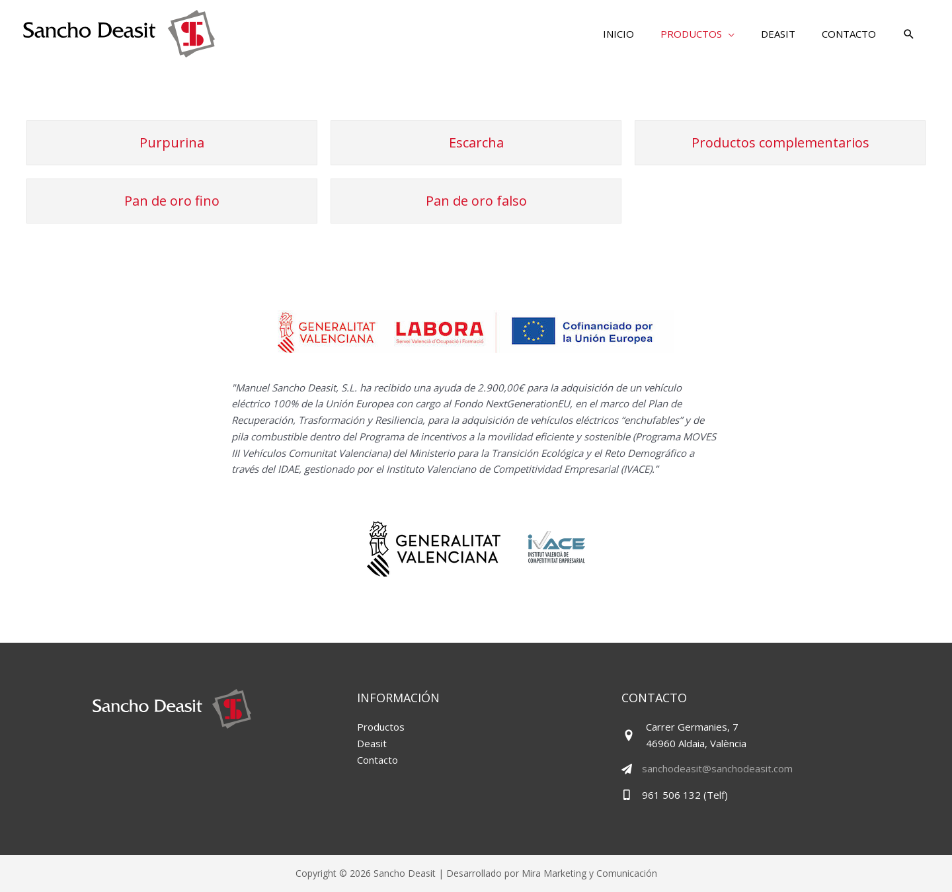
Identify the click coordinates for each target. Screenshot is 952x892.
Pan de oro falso (476, 201)
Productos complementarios (780, 142)
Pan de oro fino (171, 201)
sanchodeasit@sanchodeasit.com (717, 768)
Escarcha (476, 142)
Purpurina (171, 142)
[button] (909, 35)
